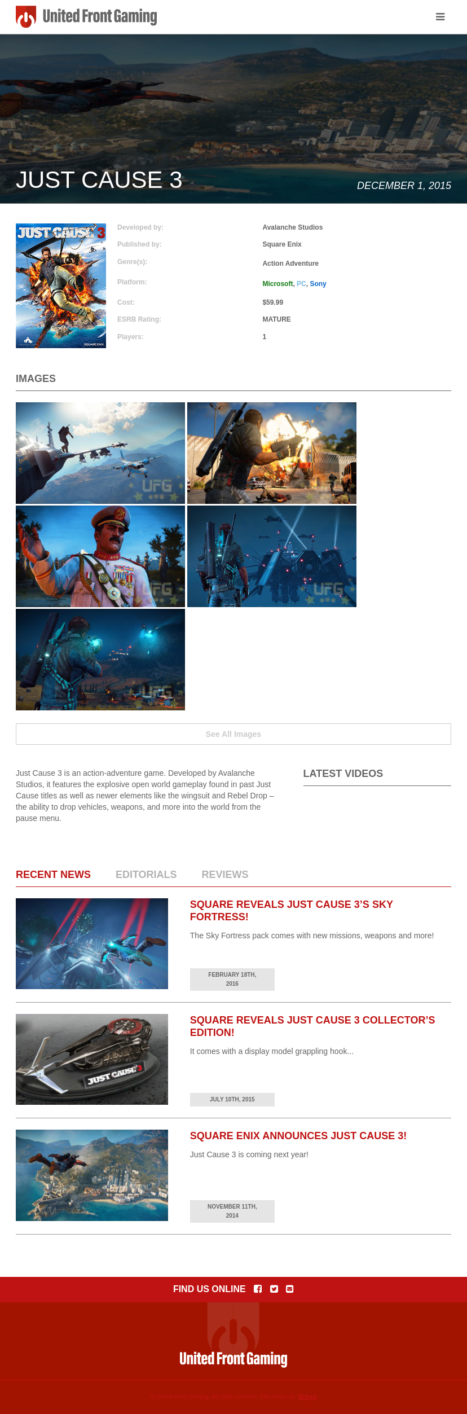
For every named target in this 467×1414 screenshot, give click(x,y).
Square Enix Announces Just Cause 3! (298, 1135)
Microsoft (277, 284)
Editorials (146, 874)
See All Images (233, 734)
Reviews (224, 874)
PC (301, 284)
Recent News (53, 874)
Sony (318, 284)
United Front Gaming (86, 17)
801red (307, 1397)
